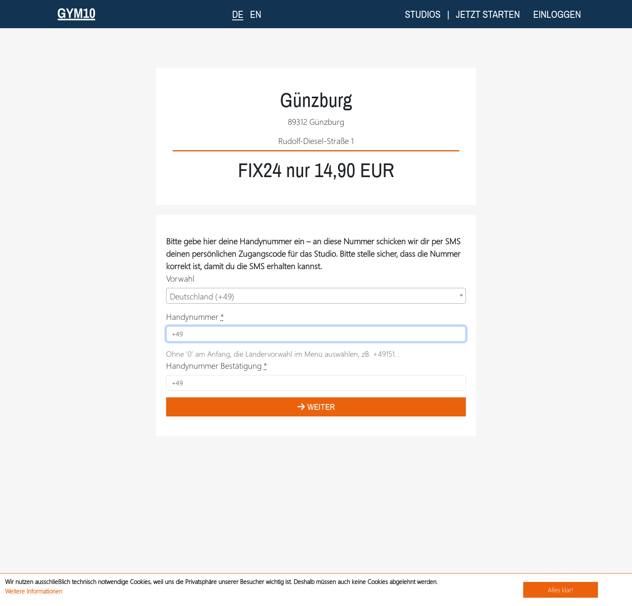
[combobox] (316, 296)
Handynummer (195, 316)
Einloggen (557, 14)
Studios (423, 14)
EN (255, 14)
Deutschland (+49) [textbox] (202, 296)
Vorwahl (180, 278)
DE (237, 13)
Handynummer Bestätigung (216, 365)
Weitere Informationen (33, 591)
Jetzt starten (488, 14)
